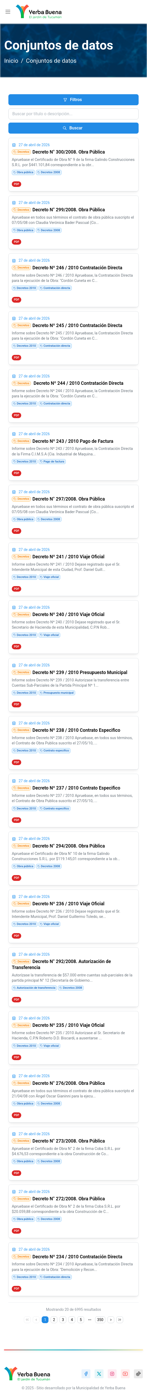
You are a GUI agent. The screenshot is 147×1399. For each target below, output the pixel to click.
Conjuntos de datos (51, 61)
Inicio (11, 61)
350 (100, 1320)
